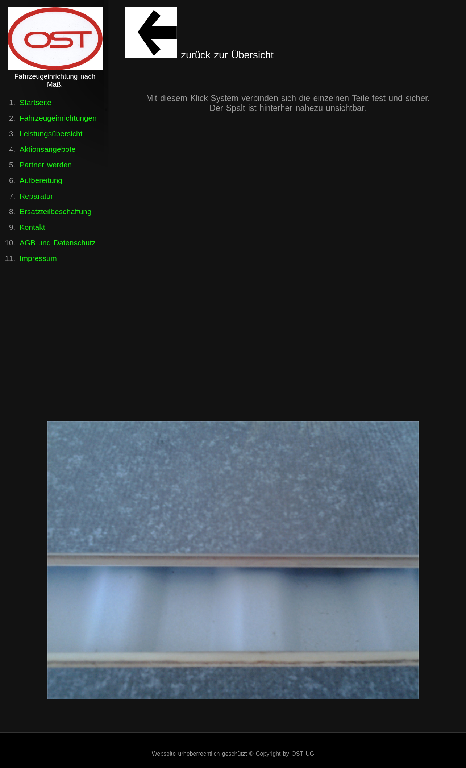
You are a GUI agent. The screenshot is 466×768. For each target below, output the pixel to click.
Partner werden (46, 165)
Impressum (38, 258)
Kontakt (32, 227)
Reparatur (36, 196)
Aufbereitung (41, 180)
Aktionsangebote (48, 149)
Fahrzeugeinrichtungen (58, 118)
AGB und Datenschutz (58, 242)
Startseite (35, 102)
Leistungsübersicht (51, 133)
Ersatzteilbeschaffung (55, 211)
